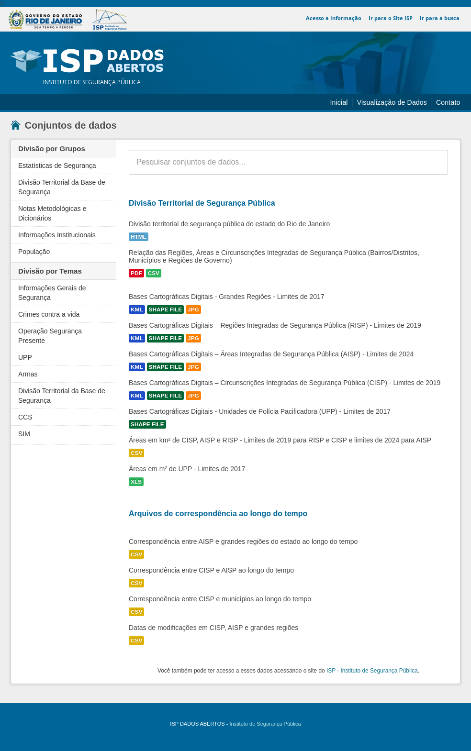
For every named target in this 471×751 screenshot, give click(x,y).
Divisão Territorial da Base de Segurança (61, 187)
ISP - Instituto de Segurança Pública (372, 670)
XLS (136, 481)
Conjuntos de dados (64, 125)
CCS (25, 417)
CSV (153, 273)
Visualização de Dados (392, 102)
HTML (138, 236)
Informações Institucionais (57, 235)
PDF (136, 273)
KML (137, 309)
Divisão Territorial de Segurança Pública (202, 203)
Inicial (339, 102)
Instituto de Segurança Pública (265, 724)
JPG (193, 309)
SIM (24, 434)
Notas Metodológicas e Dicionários (52, 213)
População (34, 251)
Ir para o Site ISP (391, 18)
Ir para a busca (440, 18)
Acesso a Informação (334, 18)
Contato (448, 102)
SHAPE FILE (165, 309)
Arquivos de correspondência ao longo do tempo (218, 513)
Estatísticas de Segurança (57, 165)
